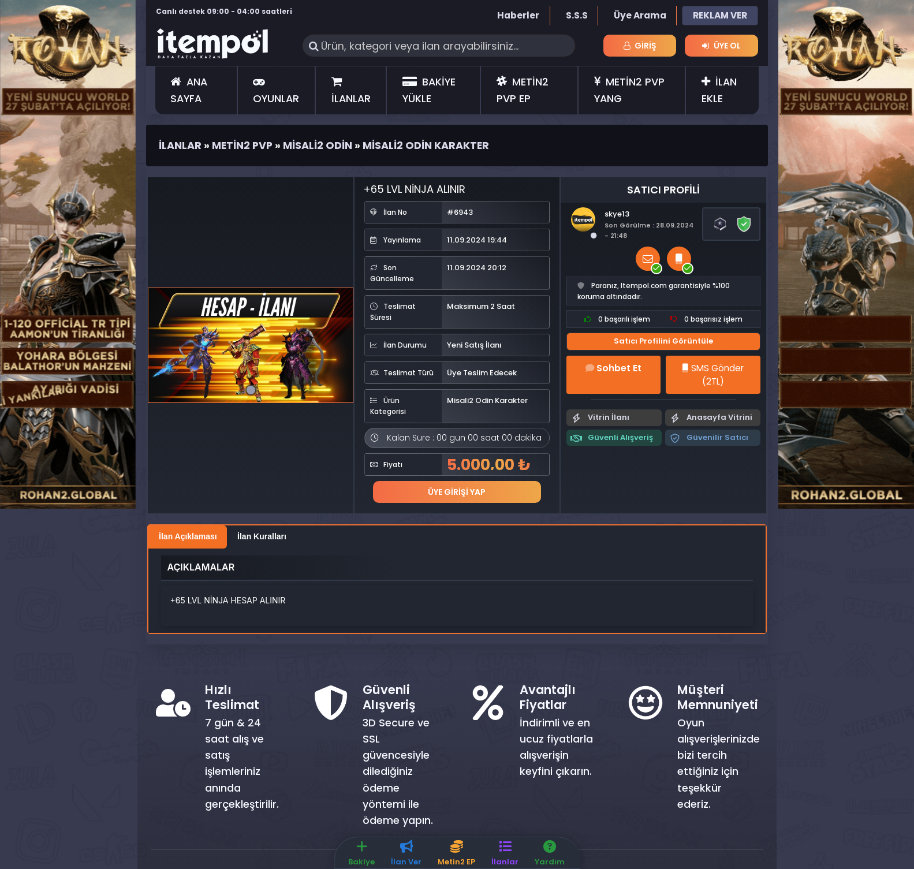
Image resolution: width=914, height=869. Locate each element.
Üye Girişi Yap (457, 491)
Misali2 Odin (317, 145)
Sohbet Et (613, 368)
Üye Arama (640, 15)
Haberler (518, 15)
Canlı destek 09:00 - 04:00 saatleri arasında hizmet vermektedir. (224, 16)
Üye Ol (721, 45)
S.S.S (577, 15)
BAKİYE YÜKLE (429, 89)
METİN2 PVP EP (523, 89)
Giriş (640, 45)
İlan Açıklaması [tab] (188, 536)
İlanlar (180, 145)
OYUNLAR (276, 90)
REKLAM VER (720, 15)
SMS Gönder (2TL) (713, 374)
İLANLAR (351, 90)
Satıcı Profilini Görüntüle (663, 340)
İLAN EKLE (719, 89)
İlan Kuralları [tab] (261, 536)
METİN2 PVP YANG (629, 89)
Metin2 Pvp (242, 145)
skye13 (617, 213)
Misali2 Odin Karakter (426, 145)
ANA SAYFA (188, 89)
